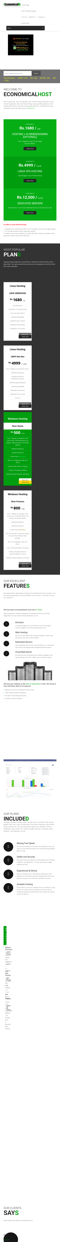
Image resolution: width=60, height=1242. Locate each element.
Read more (11, 750)
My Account (24, 23)
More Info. (25, 334)
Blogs (6, 1192)
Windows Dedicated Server (12, 1165)
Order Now (29, 149)
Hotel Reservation (10, 1182)
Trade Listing (8, 1184)
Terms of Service (9, 1146)
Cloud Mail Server (9, 1170)
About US (7, 1138)
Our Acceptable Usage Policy (13, 1143)
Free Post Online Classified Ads (14, 1187)
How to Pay (8, 1141)
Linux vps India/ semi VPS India (14, 1167)
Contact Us (41, 17)
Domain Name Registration (13, 1189)
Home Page (24, 5)
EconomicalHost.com (31, 1239)
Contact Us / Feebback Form (13, 1148)
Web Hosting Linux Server (12, 1160)
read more (31, 108)
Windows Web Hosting (11, 1162)
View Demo (22, 456)
